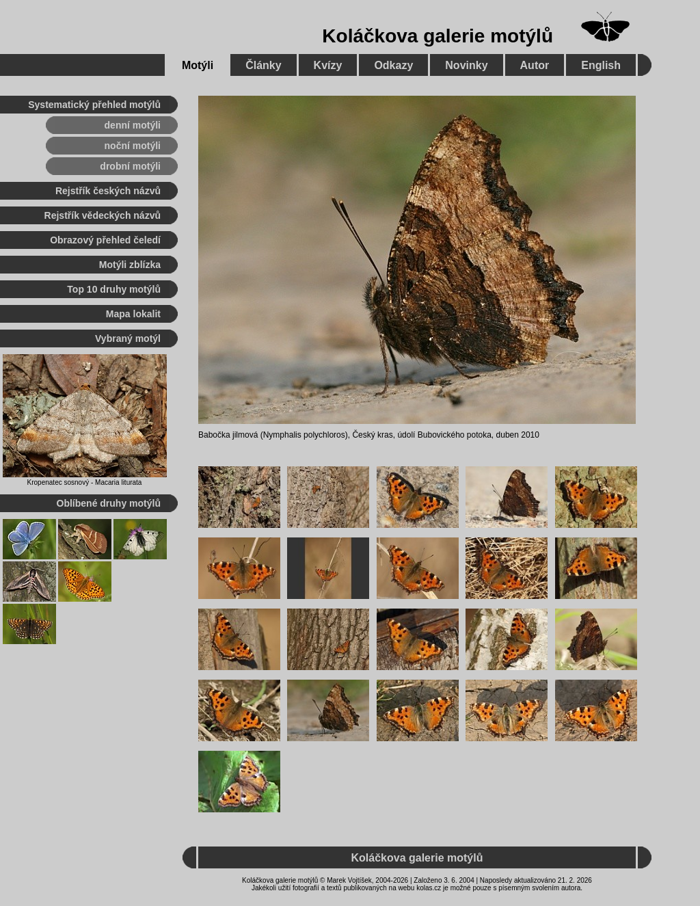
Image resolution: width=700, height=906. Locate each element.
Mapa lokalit (133, 313)
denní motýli (133, 125)
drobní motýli (130, 166)
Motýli (197, 65)
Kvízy (328, 65)
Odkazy (393, 65)
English (601, 65)
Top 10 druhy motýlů (114, 289)
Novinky (466, 65)
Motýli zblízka (130, 264)
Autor (535, 65)
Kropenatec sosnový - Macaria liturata (84, 482)
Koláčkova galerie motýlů (437, 35)
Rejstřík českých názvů (108, 190)
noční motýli (133, 145)
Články (263, 65)
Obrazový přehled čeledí (105, 240)
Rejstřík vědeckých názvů (102, 215)
